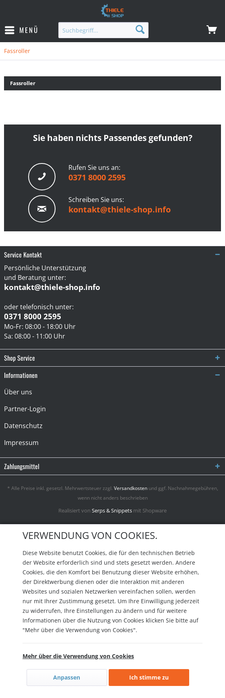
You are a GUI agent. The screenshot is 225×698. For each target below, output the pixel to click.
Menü (22, 29)
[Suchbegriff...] (103, 30)
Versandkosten (130, 488)
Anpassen (66, 677)
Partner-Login (25, 408)
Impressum (21, 442)
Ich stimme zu (149, 677)
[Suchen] (140, 29)
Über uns (18, 392)
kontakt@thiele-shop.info (119, 209)
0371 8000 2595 (97, 177)
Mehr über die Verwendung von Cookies (78, 656)
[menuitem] (21, 30)
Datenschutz (23, 425)
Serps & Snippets (112, 510)
